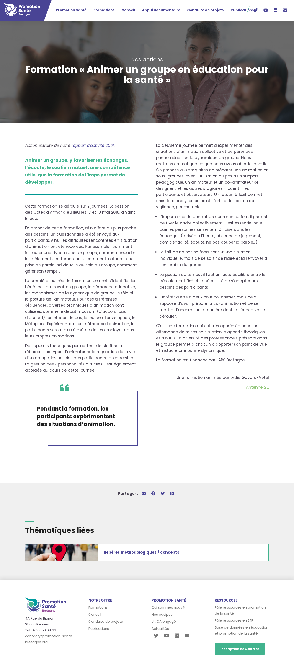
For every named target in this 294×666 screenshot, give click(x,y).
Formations (104, 10)
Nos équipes (162, 614)
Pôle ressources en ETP (234, 620)
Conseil (128, 10)
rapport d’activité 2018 (92, 145)
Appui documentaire (161, 10)
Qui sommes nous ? (168, 607)
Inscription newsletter (239, 649)
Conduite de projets (205, 10)
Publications (242, 10)
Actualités (160, 628)
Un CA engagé (164, 621)
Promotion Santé (71, 10)
